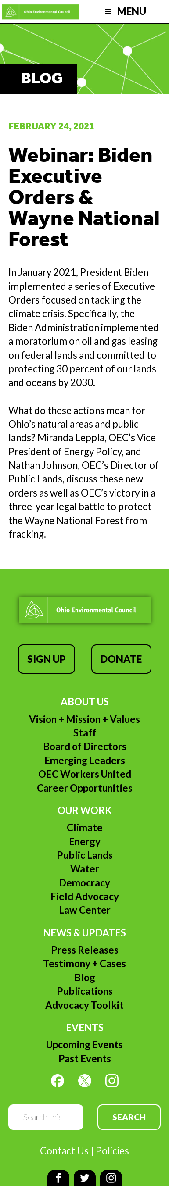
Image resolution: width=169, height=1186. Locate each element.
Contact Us (64, 1151)
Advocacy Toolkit (84, 1005)
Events (85, 1027)
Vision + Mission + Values (84, 719)
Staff (84, 733)
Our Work (85, 810)
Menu (131, 11)
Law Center (85, 910)
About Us (85, 701)
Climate (85, 827)
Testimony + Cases (84, 963)
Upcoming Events (84, 1044)
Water (84, 869)
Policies (112, 1151)
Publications (85, 991)
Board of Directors (84, 746)
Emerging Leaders (84, 760)
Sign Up (46, 659)
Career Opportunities (85, 788)
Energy (85, 841)
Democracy (84, 883)
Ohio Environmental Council (40, 11)
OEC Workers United (84, 774)
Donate (121, 659)
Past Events (84, 1059)
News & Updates (84, 933)
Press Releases (85, 950)
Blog (84, 977)
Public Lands (85, 855)
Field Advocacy (84, 896)
